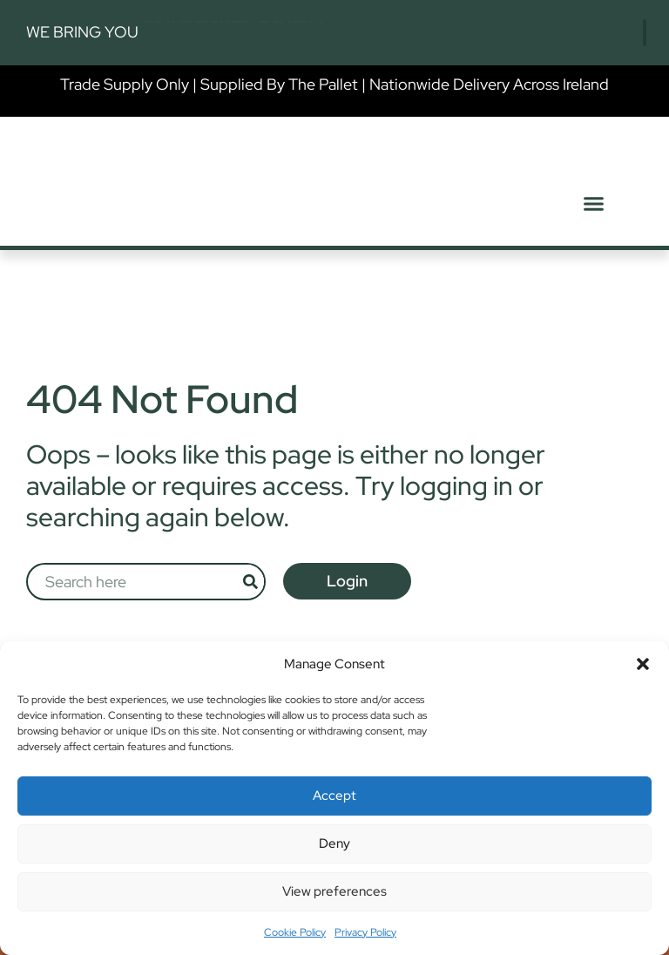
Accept (334, 795)
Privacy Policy (365, 932)
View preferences (334, 891)
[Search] (259, 581)
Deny (334, 843)
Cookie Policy (295, 932)
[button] (643, 664)
